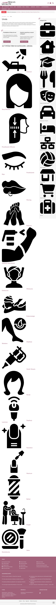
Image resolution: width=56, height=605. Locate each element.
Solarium (29, 72)
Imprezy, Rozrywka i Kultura (44, 103)
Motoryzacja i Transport (44, 120)
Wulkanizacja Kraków (24, 566)
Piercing (28, 200)
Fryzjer (28, 524)
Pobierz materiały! (24, 41)
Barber (28, 499)
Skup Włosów (6, 109)
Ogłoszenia (19, 6)
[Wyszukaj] (53, 3)
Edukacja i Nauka (43, 68)
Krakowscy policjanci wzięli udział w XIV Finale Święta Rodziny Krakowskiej (40, 580)
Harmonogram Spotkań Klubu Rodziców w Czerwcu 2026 (12, 584)
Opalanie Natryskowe (8, 263)
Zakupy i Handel (42, 197)
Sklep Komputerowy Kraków (7, 566)
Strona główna (4, 16)
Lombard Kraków (6, 563)
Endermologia (30, 316)
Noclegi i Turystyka (43, 135)
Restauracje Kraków (6, 568)
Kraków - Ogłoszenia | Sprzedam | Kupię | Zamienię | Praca (28, 12)
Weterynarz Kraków (41, 563)
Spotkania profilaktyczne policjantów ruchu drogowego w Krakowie (14, 581)
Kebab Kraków (22, 568)
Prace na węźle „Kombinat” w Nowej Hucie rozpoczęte (12, 576)
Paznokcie (29, 447)
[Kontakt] (50, 3)
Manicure (29, 473)
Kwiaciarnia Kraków (23, 563)
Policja (11, 6)
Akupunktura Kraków (6, 561)
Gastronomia (42, 88)
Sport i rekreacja (43, 167)
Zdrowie (41, 215)
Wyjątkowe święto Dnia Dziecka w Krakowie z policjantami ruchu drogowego (41, 582)
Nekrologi (33, 6)
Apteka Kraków (40, 561)
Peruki (28, 395)
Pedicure (29, 225)
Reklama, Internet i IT (43, 149)
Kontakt (24, 593)
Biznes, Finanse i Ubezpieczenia (45, 38)
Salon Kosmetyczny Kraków (42, 565)
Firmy (15, 6)
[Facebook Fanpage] (48, 3)
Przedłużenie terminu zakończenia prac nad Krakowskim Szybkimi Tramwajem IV (41, 577)
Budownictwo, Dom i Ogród (44, 54)
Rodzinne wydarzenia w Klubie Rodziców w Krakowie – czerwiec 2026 (41, 584)
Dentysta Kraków (23, 561)
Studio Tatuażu (30, 369)
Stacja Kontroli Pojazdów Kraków (43, 566)
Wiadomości (6, 6)
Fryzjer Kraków (22, 565)
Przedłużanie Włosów (8, 147)
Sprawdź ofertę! (7, 41)
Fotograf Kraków (6, 565)
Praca (23, 6)
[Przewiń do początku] (54, 603)
